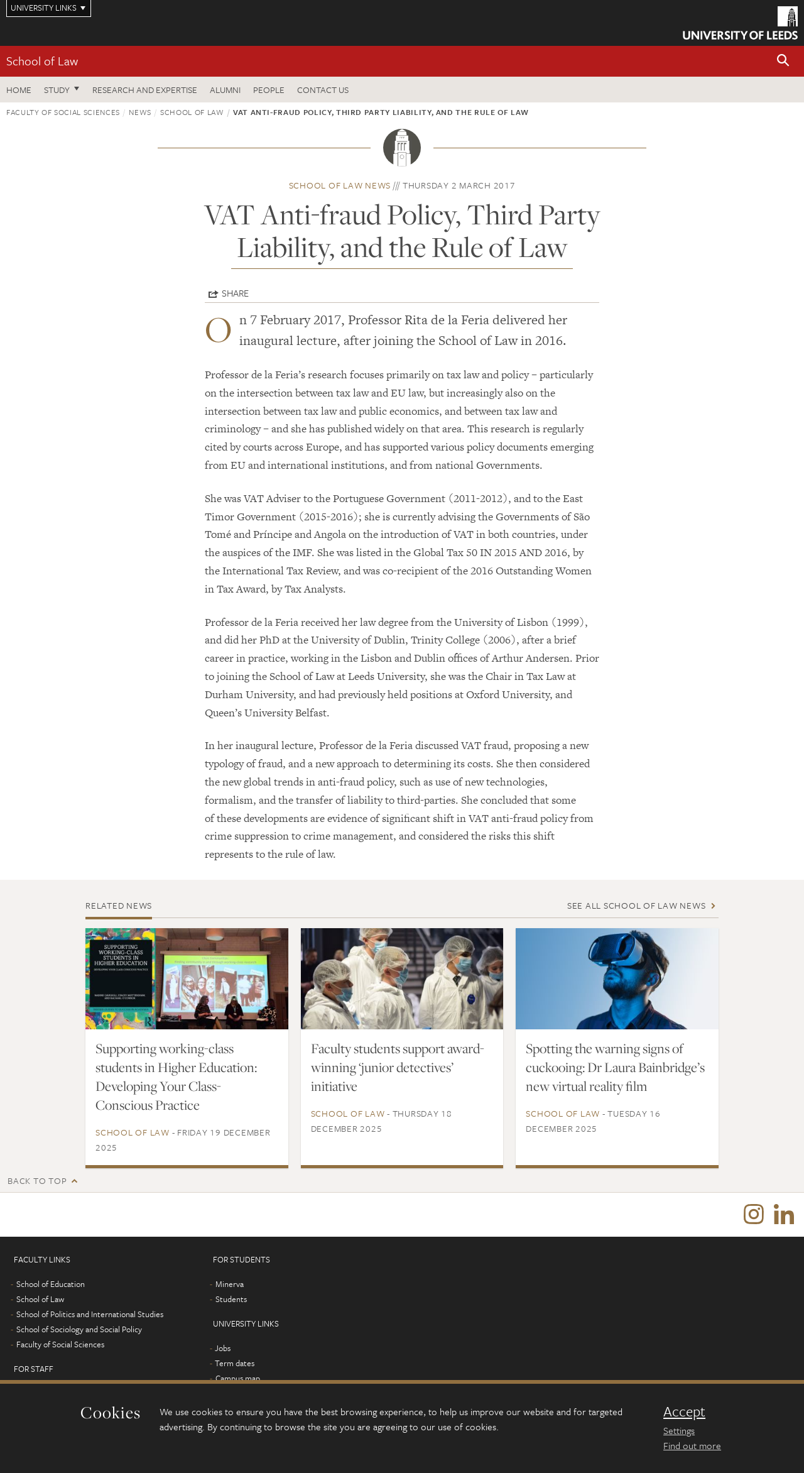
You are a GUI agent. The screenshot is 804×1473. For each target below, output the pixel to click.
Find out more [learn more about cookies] (692, 1445)
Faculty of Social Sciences (63, 112)
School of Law (42, 60)
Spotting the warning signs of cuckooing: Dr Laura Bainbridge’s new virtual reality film (615, 1067)
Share (235, 293)
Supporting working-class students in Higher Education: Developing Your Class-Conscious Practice (176, 1076)
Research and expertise (144, 89)
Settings (679, 1430)
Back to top (37, 1180)
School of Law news (340, 185)
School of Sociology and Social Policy (79, 1329)
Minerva (229, 1284)
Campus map (237, 1378)
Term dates (234, 1363)
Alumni (225, 89)
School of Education (50, 1284)
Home (18, 89)
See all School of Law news (636, 905)
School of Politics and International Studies (89, 1314)
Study (57, 89)
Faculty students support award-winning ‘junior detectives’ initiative (397, 1067)
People (269, 89)
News (140, 112)
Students (231, 1299)
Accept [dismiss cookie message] (684, 1411)
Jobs (223, 1348)
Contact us (323, 89)
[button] (783, 61)
